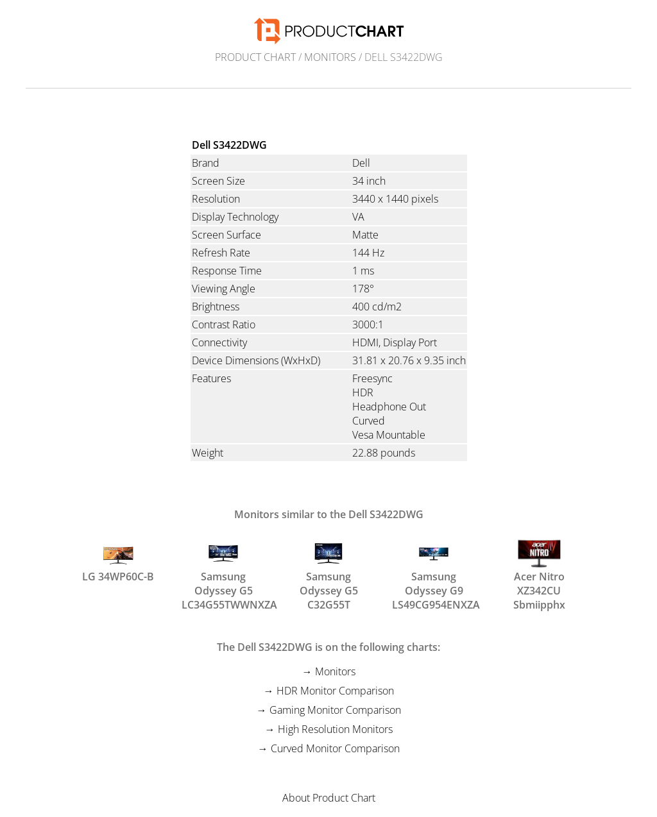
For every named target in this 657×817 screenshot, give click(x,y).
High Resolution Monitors (335, 729)
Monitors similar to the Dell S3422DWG (328, 514)
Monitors (330, 57)
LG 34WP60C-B (118, 560)
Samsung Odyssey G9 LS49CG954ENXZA (433, 566)
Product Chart (255, 57)
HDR (362, 392)
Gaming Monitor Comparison (335, 710)
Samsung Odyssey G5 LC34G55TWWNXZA (223, 566)
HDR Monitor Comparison (335, 691)
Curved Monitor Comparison (335, 748)
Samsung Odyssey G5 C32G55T (329, 566)
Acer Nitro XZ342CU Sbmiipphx (539, 566)
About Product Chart (328, 798)
